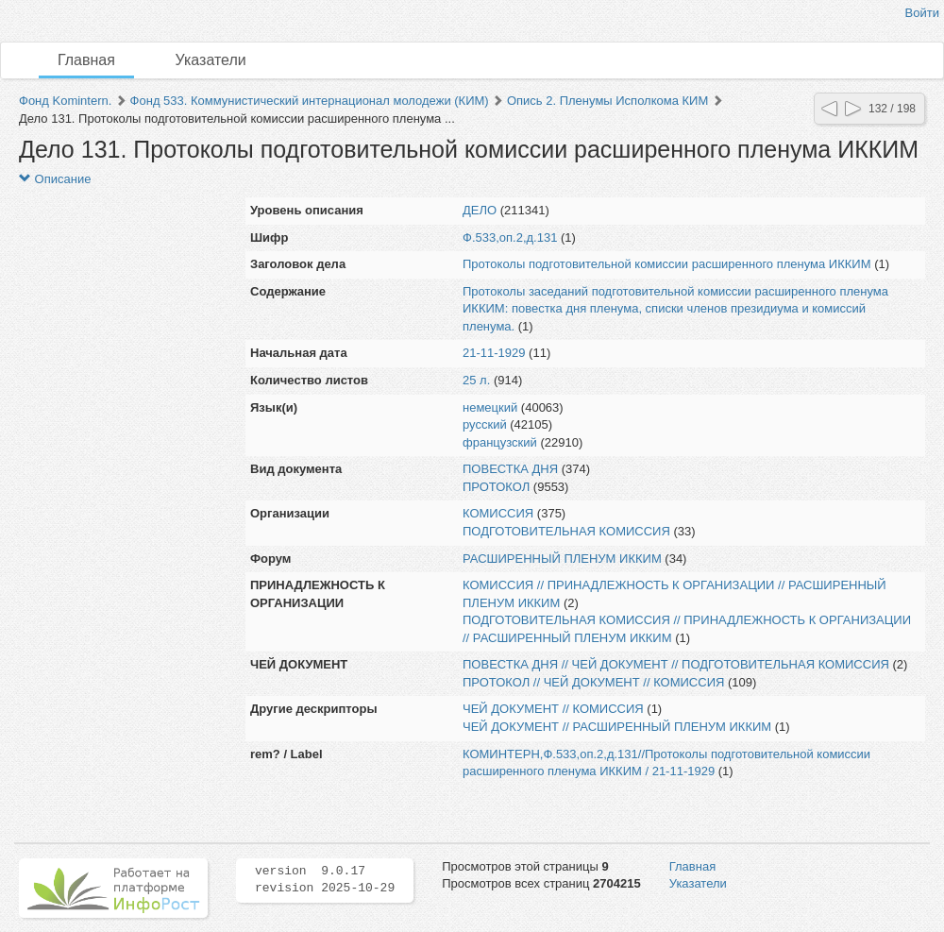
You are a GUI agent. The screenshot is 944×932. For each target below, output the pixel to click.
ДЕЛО (480, 210)
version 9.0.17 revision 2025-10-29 (325, 880)
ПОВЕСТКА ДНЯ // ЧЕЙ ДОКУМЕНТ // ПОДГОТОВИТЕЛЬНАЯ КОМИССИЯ (676, 664)
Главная (86, 60)
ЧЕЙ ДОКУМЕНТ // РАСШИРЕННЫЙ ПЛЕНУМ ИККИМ (617, 727)
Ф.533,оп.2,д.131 (510, 237)
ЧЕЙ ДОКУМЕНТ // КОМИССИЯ (553, 709)
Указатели (211, 60)
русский (485, 424)
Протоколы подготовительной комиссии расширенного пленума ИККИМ (667, 264)
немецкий (490, 407)
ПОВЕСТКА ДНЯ (510, 469)
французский (500, 442)
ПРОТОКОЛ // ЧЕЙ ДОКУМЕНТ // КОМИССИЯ (593, 682)
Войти (922, 13)
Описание (55, 179)
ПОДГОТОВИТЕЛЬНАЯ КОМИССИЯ (566, 531)
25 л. (476, 380)
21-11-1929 (494, 353)
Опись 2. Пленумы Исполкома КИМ (607, 100)
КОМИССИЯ (498, 513)
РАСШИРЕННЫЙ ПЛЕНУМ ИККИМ (562, 558)
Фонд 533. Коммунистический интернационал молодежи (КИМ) (309, 100)
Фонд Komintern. (65, 100)
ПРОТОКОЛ (496, 487)
